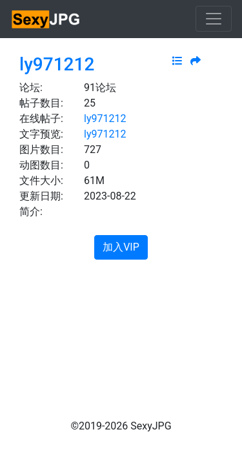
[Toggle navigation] (214, 19)
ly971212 (56, 64)
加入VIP (121, 247)
